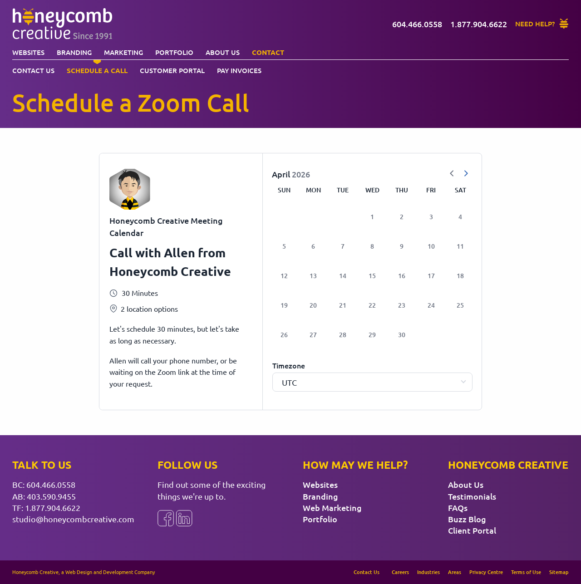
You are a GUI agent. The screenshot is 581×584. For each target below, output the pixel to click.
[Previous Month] (452, 174)
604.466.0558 (50, 484)
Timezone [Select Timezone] (288, 365)
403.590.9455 (51, 496)
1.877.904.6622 (52, 507)
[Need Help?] (542, 24)
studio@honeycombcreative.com (73, 519)
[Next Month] (466, 174)
